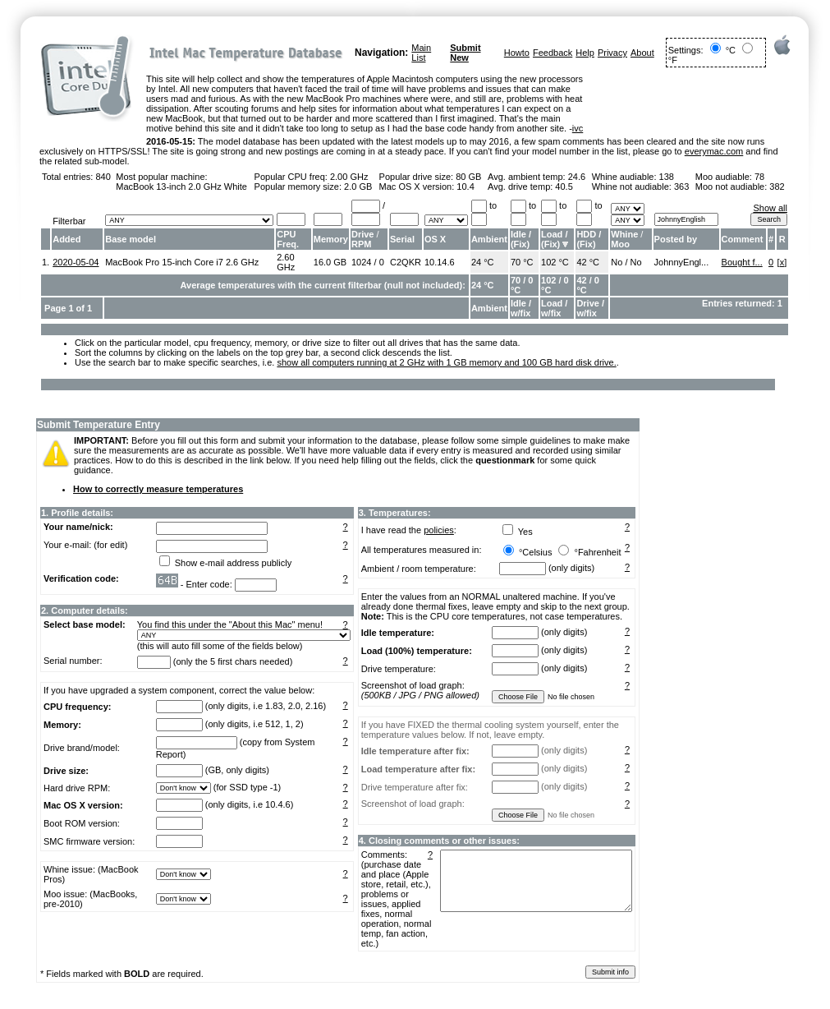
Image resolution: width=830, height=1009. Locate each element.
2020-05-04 (76, 262)
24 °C (482, 262)
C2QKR (405, 262)
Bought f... (742, 262)
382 (776, 186)
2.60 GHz (286, 262)
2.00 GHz (349, 177)
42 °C (587, 262)
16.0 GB (330, 262)
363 (681, 186)
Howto (517, 53)
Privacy (612, 53)
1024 (361, 262)
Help (584, 53)
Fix (520, 244)
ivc (577, 128)
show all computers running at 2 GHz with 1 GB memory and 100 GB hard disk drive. (446, 362)
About (642, 53)
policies (439, 530)
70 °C (522, 262)
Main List (421, 52)
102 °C (555, 262)
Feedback (552, 53)
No (616, 262)
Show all (770, 208)
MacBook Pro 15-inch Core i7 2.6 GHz (182, 262)
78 (759, 177)
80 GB (468, 177)
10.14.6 (439, 262)
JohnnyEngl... (681, 262)
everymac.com (714, 151)
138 (666, 177)
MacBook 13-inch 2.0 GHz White (181, 186)
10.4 (465, 186)
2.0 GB (358, 186)
